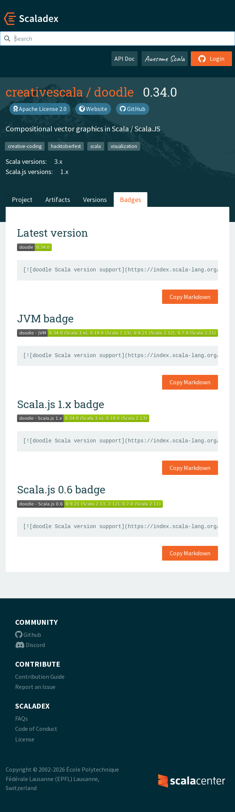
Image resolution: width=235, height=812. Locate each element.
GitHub (132, 108)
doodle (114, 91)
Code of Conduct (36, 728)
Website (93, 108)
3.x (58, 161)
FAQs (21, 718)
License (24, 739)
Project (22, 199)
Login (211, 58)
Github (28, 634)
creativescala (44, 91)
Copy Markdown (190, 296)
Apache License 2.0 (39, 108)
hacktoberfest (66, 146)
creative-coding (25, 146)
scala (95, 146)
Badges (130, 199)
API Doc (124, 58)
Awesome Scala (165, 58)
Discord (30, 645)
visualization (124, 146)
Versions (95, 199)
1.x (64, 171)
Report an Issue (35, 686)
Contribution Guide (40, 676)
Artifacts (57, 199)
